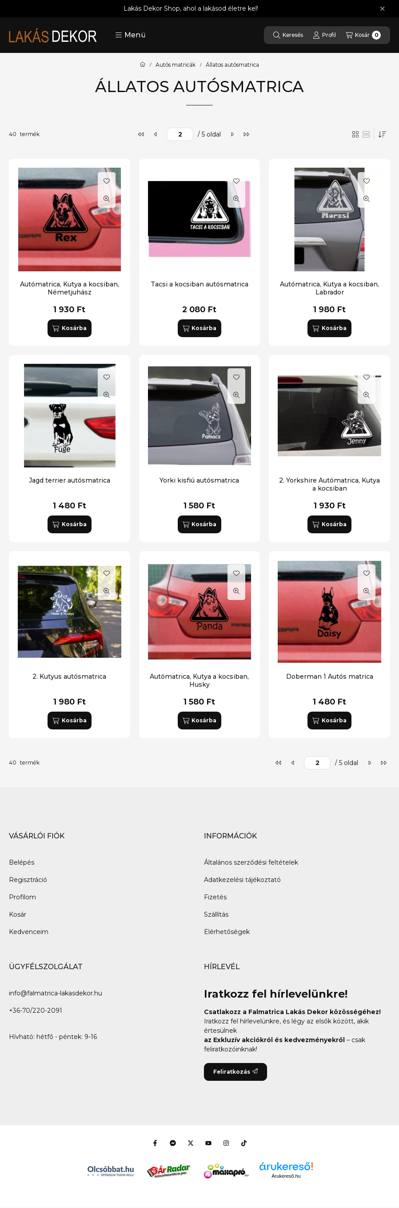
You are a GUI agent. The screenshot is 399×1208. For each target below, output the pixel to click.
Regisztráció (28, 880)
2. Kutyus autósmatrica (69, 676)
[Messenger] (173, 1143)
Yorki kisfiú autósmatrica (199, 480)
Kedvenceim (28, 932)
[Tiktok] (244, 1143)
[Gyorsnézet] (107, 199)
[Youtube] (208, 1143)
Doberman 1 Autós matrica (329, 676)
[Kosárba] (69, 328)
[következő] (232, 134)
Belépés (21, 862)
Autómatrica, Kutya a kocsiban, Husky (199, 680)
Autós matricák (176, 65)
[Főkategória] (142, 65)
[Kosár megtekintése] (363, 35)
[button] (130, 35)
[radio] (366, 134)
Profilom (22, 897)
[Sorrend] (382, 134)
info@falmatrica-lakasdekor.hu (55, 993)
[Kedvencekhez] (107, 181)
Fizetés (215, 897)
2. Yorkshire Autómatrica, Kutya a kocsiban (329, 484)
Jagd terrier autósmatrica (69, 480)
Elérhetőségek (227, 932)
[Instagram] (226, 1143)
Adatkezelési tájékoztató (242, 880)
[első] (141, 134)
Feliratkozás (235, 1071)
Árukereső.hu (285, 1176)
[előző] (155, 134)
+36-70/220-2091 (35, 1011)
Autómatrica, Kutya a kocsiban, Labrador (329, 288)
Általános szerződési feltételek (251, 862)
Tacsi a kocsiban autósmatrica (199, 284)
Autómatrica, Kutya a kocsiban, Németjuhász (69, 288)
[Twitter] (191, 1143)
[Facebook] (155, 1143)
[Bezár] (382, 8)
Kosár (17, 914)
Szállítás (216, 914)
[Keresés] (288, 35)
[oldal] (180, 134)
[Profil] (324, 35)
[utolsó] (246, 134)
